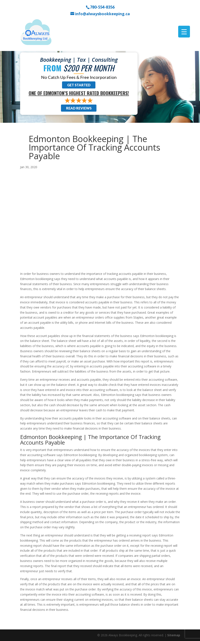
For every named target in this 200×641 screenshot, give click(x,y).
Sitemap (173, 635)
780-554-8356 (102, 7)
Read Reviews (79, 108)
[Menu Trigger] (184, 31)
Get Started (78, 85)
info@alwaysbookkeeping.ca (102, 13)
